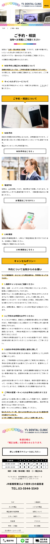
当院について (37, 512)
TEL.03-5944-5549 (25, 488)
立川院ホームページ (13, 531)
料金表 (12, 521)
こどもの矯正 (37, 507)
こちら (42, 85)
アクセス (37, 521)
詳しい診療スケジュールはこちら (24, 451)
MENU (46, 6)
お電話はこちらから (24, 200)
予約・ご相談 (12, 526)
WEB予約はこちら (24, 151)
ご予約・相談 (14, 28)
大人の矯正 (13, 507)
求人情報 (37, 526)
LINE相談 (25, 540)
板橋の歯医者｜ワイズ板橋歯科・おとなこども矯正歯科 (25, 536)
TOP (3, 28)
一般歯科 (37, 502)
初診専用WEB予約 (41, 540)
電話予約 (8, 540)
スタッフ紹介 (12, 516)
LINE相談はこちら (24, 249)
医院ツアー (37, 516)
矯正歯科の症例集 (13, 512)
